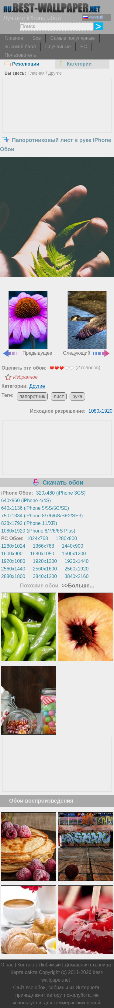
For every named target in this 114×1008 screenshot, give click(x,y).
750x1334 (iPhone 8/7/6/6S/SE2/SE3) (42, 515)
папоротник (32, 396)
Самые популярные (72, 38)
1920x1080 (13, 561)
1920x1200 (45, 561)
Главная (14, 38)
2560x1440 (13, 568)
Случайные (58, 46)
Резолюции (22, 63)
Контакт (26, 964)
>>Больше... (77, 586)
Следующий (86, 323)
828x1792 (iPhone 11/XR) (29, 523)
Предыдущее (27, 323)
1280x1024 (13, 546)
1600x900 (11, 553)
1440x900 (72, 546)
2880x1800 (13, 576)
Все (37, 38)
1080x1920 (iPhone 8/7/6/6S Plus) (38, 530)
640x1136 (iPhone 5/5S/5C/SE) (35, 508)
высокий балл (20, 46)
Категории (75, 63)
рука (77, 396)
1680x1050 (42, 553)
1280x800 (66, 538)
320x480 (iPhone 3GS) (61, 493)
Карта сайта (23, 972)
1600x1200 (74, 553)
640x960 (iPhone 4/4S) (26, 500)
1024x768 (37, 538)
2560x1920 (76, 568)
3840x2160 (76, 576)
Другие (55, 73)
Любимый (50, 964)
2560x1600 (45, 568)
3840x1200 (45, 576)
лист (59, 396)
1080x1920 (100, 411)
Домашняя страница (88, 964)
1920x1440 (76, 561)
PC (83, 46)
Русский (93, 17)
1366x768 (43, 546)
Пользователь (20, 55)
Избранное (25, 377)
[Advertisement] (57, 123)
